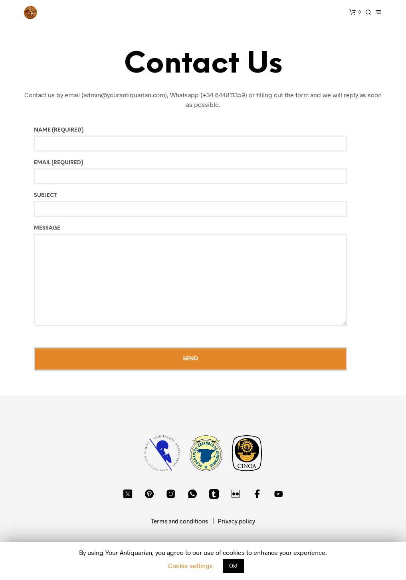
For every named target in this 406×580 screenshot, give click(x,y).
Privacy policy (236, 521)
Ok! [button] (233, 565)
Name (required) (208, 139)
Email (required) (208, 172)
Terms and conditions (179, 521)
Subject (208, 205)
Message (208, 276)
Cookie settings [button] (190, 565)
